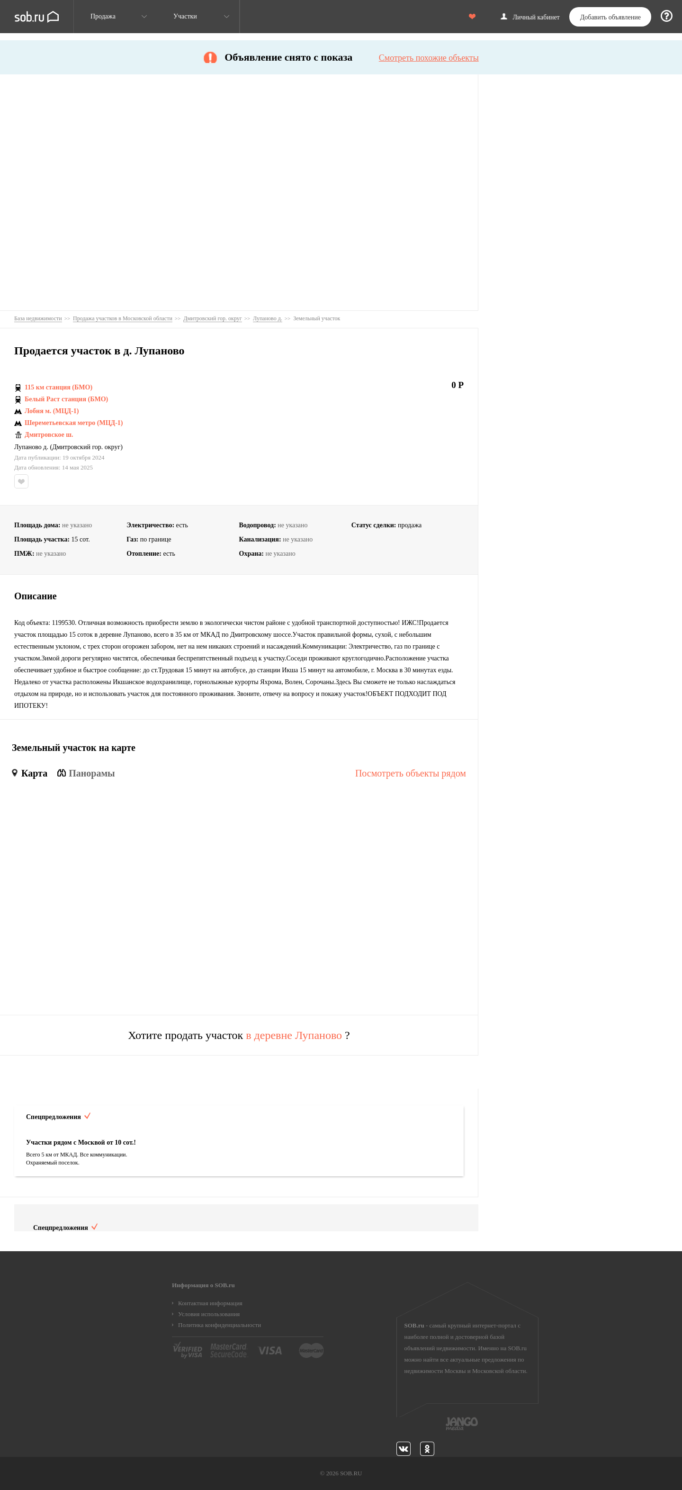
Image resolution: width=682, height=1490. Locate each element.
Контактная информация (210, 1303)
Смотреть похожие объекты (429, 58)
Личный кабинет (536, 17)
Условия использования (209, 1314)
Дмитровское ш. (49, 435)
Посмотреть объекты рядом (410, 773)
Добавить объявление (610, 17)
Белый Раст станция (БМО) (66, 399)
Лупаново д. (31, 447)
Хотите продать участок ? (239, 1035)
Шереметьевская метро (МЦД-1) (74, 423)
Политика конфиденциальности (219, 1324)
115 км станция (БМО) (58, 387)
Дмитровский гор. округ (86, 447)
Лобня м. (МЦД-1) (52, 411)
